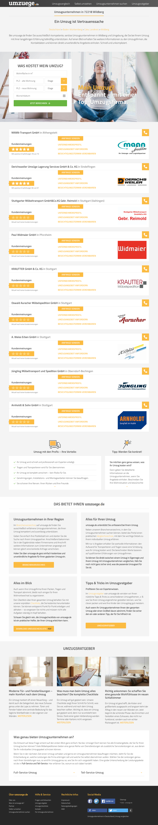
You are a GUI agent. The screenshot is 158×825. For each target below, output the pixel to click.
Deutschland (55, 29)
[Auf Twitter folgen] (96, 801)
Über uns (12, 800)
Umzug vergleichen (122, 816)
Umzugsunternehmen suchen (111, 4)
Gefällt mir (109, 801)
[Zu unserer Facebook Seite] (90, 801)
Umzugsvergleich (61, 4)
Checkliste (35, 603)
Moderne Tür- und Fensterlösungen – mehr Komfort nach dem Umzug (30, 692)
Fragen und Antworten (43, 800)
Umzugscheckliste (41, 806)
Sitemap (123, 799)
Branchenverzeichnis (26, 525)
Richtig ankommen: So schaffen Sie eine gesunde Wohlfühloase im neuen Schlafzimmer (126, 694)
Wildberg (105, 29)
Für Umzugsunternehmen (44, 812)
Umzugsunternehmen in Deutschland (101, 816)
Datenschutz (65, 803)
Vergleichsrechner (105, 536)
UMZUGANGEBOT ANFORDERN (73, 149)
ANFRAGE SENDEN (71, 138)
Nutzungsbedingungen (69, 806)
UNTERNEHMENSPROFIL (70, 144)
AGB (63, 809)
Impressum (65, 800)
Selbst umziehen (83, 4)
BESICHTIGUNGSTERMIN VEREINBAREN (77, 153)
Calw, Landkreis (91, 29)
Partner (11, 806)
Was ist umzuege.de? (16, 803)
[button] (97, 810)
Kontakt (38, 809)
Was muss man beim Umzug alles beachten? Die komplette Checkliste (77, 692)
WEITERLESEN (24, 716)
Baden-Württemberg (72, 29)
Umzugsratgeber (140, 4)
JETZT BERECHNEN (40, 103)
